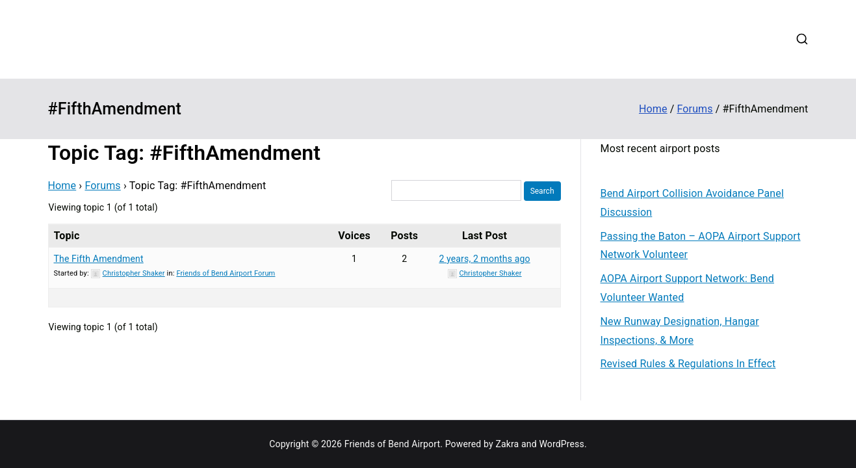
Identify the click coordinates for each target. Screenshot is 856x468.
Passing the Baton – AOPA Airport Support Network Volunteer (701, 245)
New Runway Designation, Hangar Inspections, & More (680, 330)
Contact (722, 22)
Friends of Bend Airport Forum (225, 273)
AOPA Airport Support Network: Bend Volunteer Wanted (688, 288)
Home (360, 22)
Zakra (507, 444)
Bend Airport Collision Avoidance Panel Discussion (693, 202)
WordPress (561, 444)
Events (562, 22)
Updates (512, 22)
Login (359, 55)
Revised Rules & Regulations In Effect (688, 364)
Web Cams (665, 22)
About (402, 22)
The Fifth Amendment (99, 259)
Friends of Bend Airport (185, 29)
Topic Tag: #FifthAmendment (184, 152)
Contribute (455, 22)
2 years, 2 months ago (484, 259)
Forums (609, 22)
